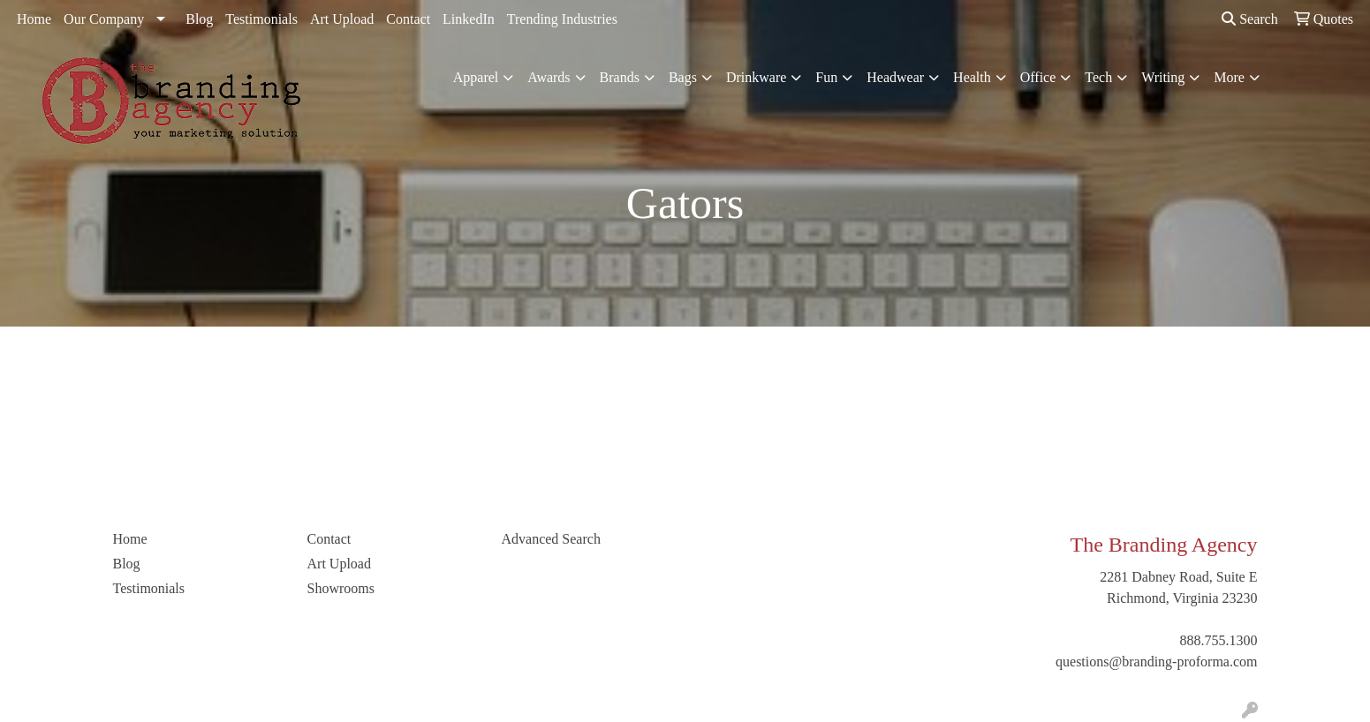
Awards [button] (548, 77)
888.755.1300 (1219, 640)
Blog (199, 18)
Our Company (104, 18)
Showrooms (341, 588)
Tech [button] (1098, 77)
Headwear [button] (895, 77)
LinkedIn (469, 18)
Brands (620, 77)
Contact (408, 18)
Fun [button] (826, 77)
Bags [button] (683, 77)
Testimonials (261, 18)
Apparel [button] (476, 77)
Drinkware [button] (756, 77)
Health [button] (972, 77)
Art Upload (342, 18)
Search (1250, 18)
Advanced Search (551, 538)
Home (34, 18)
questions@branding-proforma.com (1156, 661)
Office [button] (1038, 77)
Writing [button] (1163, 77)
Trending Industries (562, 18)
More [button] (1229, 77)
